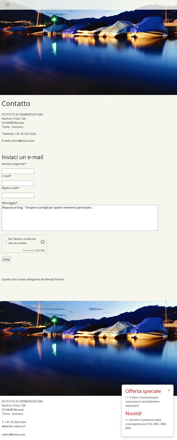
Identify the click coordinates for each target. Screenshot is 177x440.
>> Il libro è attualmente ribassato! (142, 401)
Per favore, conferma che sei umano (22, 241)
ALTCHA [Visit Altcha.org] (40, 250)
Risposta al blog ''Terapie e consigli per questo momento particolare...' (80, 218)
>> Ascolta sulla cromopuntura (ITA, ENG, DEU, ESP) (146, 424)
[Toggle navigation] (7, 4)
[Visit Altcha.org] (43, 241)
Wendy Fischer (54, 279)
